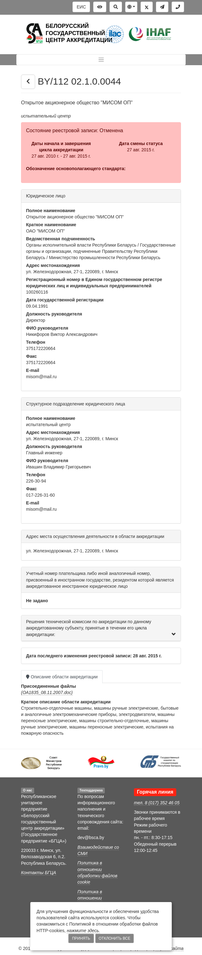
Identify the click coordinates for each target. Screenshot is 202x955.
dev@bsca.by (90, 837)
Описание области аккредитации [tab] (62, 676)
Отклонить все (114, 938)
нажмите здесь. (83, 930)
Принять (81, 938)
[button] (131, 7)
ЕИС (81, 6)
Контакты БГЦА (38, 872)
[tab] (101, 628)
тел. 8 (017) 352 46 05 (156, 802)
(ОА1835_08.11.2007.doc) (47, 692)
